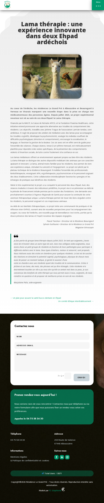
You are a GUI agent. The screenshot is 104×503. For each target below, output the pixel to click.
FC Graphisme (57, 490)
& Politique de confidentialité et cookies (29, 460)
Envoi (81, 377)
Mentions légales (18, 456)
